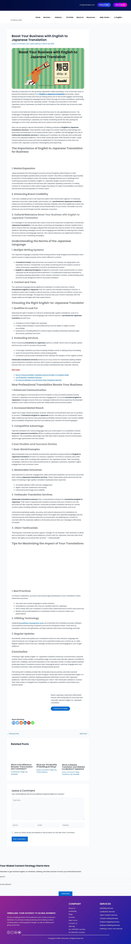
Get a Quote (120, 5)
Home (38, 17)
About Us (80, 17)
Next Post (84, 734)
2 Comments (15, 772)
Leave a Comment (19, 44)
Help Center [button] (105, 17)
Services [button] (47, 17)
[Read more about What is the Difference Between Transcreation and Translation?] (22, 756)
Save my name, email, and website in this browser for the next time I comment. (44, 836)
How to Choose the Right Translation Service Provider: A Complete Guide (43, 375)
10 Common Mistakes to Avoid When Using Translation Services (40, 380)
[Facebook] (13, 723)
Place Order (104, 5)
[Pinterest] (29, 723)
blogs (23, 772)
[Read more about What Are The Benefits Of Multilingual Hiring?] (48, 756)
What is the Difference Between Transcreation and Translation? (22, 766)
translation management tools (32, 623)
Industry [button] (59, 17)
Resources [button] (92, 17)
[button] (119, 17)
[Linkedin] (25, 723)
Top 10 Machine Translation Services (29, 377)
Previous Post (13, 734)
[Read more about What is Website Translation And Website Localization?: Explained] (73, 756)
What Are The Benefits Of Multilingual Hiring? (47, 765)
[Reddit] (21, 723)
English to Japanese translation (52, 94)
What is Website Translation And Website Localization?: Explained (72, 768)
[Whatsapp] (32, 723)
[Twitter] (17, 723)
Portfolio (69, 17)
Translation (66, 776)
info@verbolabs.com (87, 5)
